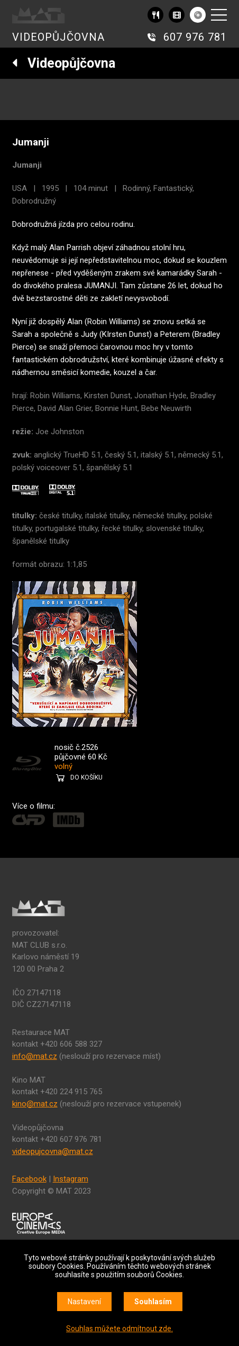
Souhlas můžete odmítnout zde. (119, 1328)
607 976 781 (195, 37)
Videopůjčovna (63, 63)
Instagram (70, 1179)
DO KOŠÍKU (86, 777)
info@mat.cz (34, 1056)
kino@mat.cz (35, 1104)
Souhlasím (153, 1301)
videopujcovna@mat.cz (52, 1151)
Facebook (29, 1179)
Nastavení (84, 1301)
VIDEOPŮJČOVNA (58, 37)
